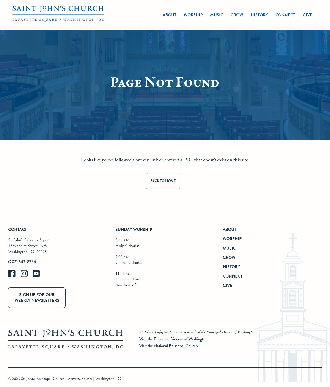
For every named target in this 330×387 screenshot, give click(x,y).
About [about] (169, 15)
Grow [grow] (237, 15)
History (231, 267)
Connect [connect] (285, 15)
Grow (229, 257)
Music (229, 248)
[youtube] (38, 276)
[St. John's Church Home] (58, 15)
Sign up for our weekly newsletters (37, 297)
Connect (232, 276)
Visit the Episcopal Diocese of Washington (173, 339)
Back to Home (163, 180)
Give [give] (307, 15)
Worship (193, 15)
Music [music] (216, 15)
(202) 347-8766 (22, 262)
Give (227, 285)
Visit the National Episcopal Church (168, 346)
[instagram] (27, 276)
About (229, 229)
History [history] (259, 15)
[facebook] (14, 276)
